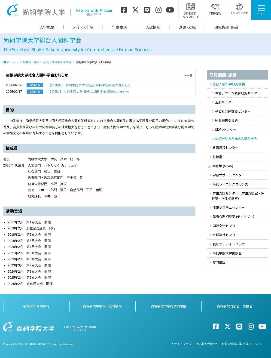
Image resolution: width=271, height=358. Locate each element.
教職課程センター (225, 147)
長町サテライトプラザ (229, 244)
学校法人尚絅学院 (36, 306)
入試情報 (153, 27)
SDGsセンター (225, 129)
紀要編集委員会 (226, 120)
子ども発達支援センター (233, 111)
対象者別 (215, 9)
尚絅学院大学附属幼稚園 (168, 306)
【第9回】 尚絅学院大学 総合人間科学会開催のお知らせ (88, 91)
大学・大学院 (83, 27)
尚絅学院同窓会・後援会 (235, 306)
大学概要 (47, 27)
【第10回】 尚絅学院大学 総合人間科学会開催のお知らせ (89, 85)
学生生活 (119, 27)
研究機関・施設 (226, 27)
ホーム (11, 62)
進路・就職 (187, 27)
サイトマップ (183, 344)
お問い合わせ (208, 344)
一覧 (189, 75)
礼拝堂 (217, 156)
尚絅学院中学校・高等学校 (102, 306)
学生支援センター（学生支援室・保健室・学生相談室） (238, 196)
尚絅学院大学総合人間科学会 (236, 138)
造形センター (224, 102)
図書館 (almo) (222, 166)
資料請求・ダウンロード (191, 11)
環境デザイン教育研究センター (237, 93)
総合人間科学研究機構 (57, 62)
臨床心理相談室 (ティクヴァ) (233, 216)
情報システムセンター (229, 207)
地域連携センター (225, 234)
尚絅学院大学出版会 (227, 253)
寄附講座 (219, 262)
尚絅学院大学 (59, 10)
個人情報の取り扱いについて (243, 344)
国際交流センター (225, 225)
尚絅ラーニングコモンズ (230, 184)
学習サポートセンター (229, 175)
